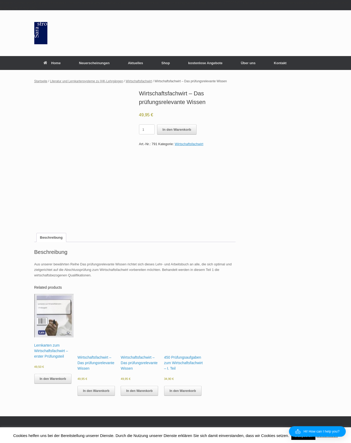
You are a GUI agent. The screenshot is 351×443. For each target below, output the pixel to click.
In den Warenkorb (177, 130)
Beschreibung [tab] (51, 237)
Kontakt (280, 63)
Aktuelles (135, 63)
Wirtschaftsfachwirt (139, 81)
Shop (165, 63)
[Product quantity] (147, 129)
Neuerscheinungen (94, 63)
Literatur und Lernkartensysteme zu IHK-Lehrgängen (86, 81)
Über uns (248, 63)
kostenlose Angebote (205, 63)
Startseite (41, 81)
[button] (317, 431)
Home (52, 63)
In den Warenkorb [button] (53, 379)
